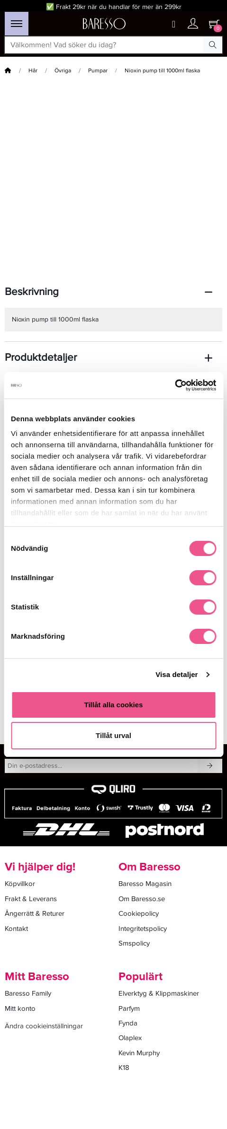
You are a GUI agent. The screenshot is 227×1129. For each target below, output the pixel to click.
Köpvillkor (20, 883)
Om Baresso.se (141, 899)
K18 (123, 1067)
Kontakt (16, 928)
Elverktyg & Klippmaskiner (158, 993)
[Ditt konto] (193, 24)
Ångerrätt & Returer (34, 913)
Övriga (62, 70)
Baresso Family (28, 993)
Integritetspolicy (142, 928)
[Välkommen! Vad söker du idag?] (104, 44)
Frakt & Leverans (31, 899)
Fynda (127, 1023)
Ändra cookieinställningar (44, 1026)
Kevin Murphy (139, 1053)
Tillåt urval (113, 735)
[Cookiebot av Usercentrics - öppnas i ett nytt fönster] (174, 385)
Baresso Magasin (145, 883)
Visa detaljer (176, 674)
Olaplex (130, 1037)
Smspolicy (134, 943)
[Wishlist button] (174, 24)
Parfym (129, 1008)
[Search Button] (212, 44)
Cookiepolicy (138, 913)
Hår (32, 70)
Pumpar (98, 70)
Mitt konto (20, 1008)
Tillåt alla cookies (113, 705)
